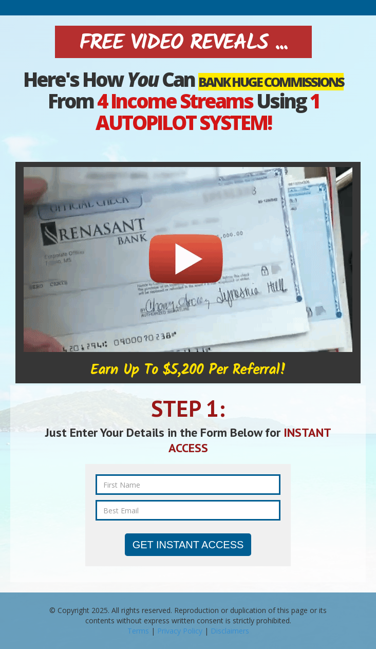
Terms (138, 631)
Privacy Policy (179, 631)
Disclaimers (230, 631)
